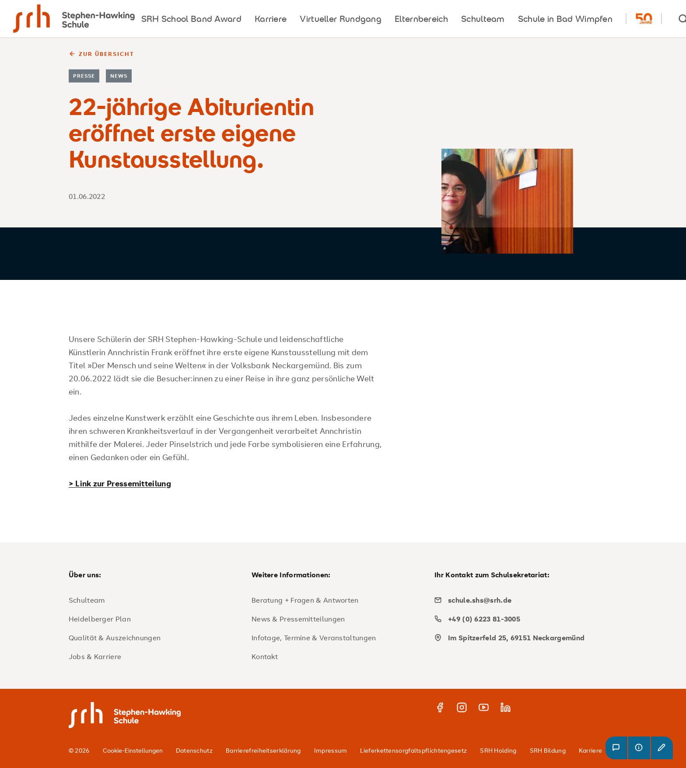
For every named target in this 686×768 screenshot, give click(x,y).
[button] (616, 748)
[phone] (522, 619)
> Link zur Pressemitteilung (120, 483)
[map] (522, 638)
